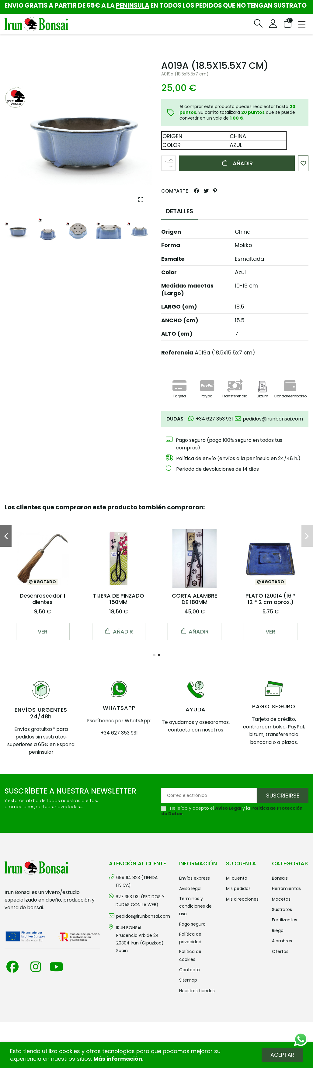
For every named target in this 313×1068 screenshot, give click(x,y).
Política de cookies (190, 955)
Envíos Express (194, 878)
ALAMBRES (282, 941)
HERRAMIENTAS (286, 888)
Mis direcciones (242, 899)
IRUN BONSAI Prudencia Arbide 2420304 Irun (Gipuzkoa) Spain (140, 939)
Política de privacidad (190, 938)
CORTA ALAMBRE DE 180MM (194, 599)
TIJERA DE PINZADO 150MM (118, 599)
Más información (117, 1059)
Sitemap (188, 980)
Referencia (177, 352)
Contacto (189, 970)
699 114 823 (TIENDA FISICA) (137, 881)
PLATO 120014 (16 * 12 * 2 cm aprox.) (270, 599)
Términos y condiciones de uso (195, 906)
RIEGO (277, 930)
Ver (42, 631)
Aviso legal (190, 888)
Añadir (237, 163)
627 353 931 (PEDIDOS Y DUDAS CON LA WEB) (140, 900)
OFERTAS (280, 951)
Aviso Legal (228, 808)
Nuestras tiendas (197, 991)
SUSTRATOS (282, 909)
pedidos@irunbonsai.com (143, 916)
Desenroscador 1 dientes (42, 599)
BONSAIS (280, 878)
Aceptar (282, 1055)
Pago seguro (192, 924)
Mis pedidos (238, 888)
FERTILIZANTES (284, 920)
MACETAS (281, 899)
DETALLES (179, 211)
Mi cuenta (236, 878)
